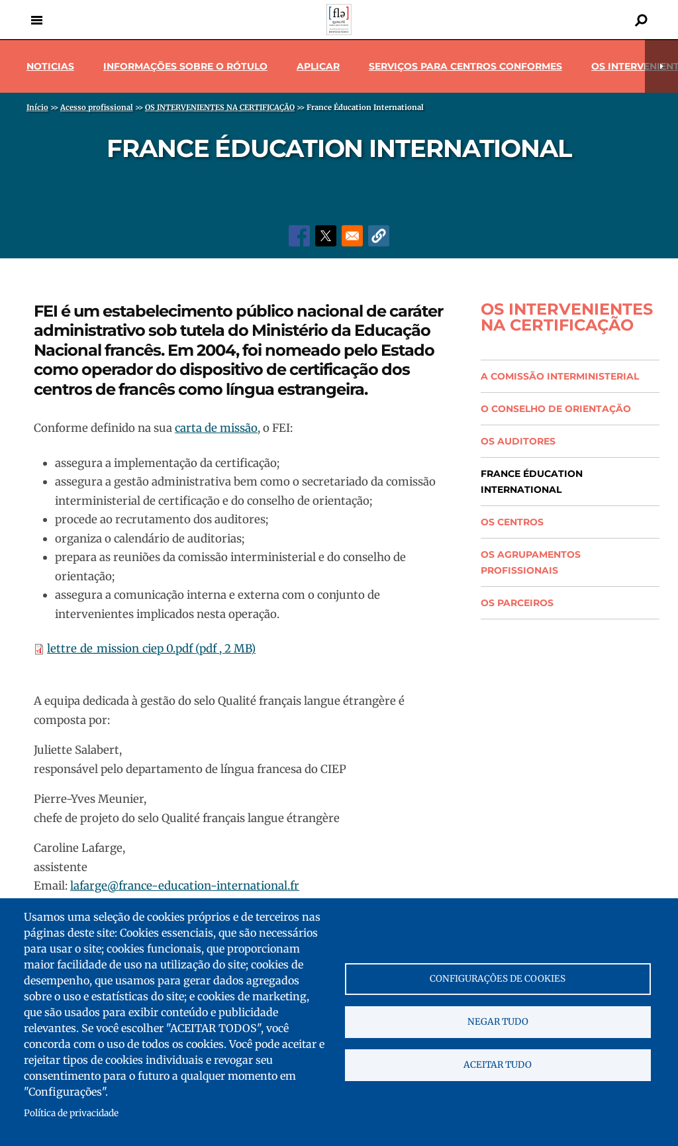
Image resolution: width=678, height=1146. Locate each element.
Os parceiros (517, 603)
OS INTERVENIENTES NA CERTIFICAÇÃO (567, 317)
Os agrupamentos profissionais (531, 562)
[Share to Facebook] (299, 235)
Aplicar (318, 66)
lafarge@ (94, 885)
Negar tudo (497, 1021)
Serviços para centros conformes (465, 66)
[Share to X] (325, 235)
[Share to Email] (352, 235)
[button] (378, 235)
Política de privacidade (71, 1113)
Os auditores (518, 441)
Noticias (50, 66)
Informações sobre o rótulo (185, 66)
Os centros (512, 522)
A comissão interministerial (560, 376)
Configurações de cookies (497, 978)
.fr (293, 885)
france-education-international (203, 885)
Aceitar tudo (497, 1064)
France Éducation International (532, 481)
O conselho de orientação (556, 409)
